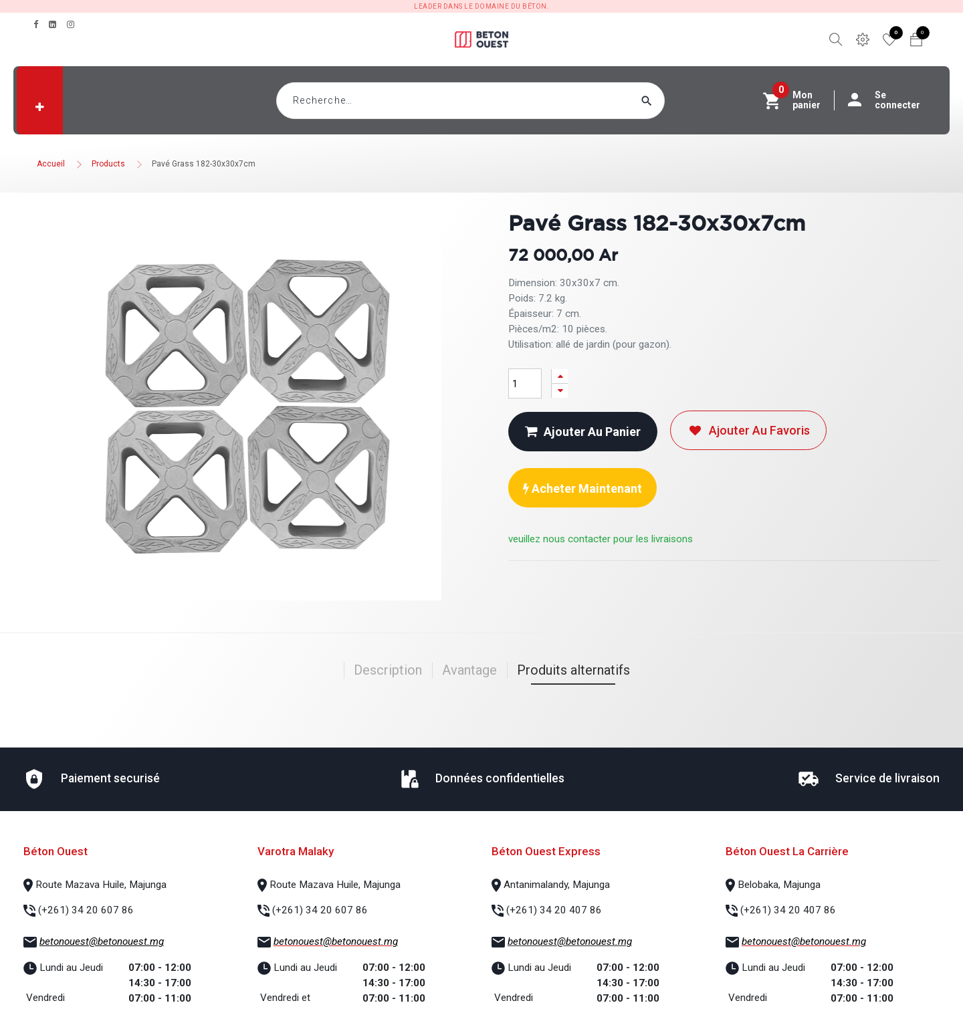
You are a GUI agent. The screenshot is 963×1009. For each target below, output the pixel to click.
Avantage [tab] (469, 670)
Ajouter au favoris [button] (748, 430)
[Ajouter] (560, 376)
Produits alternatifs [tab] (573, 670)
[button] (39, 107)
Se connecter (890, 100)
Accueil (51, 164)
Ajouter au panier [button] (583, 432)
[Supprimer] (560, 391)
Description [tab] (388, 670)
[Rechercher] (672, 100)
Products (108, 164)
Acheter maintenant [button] (582, 488)
